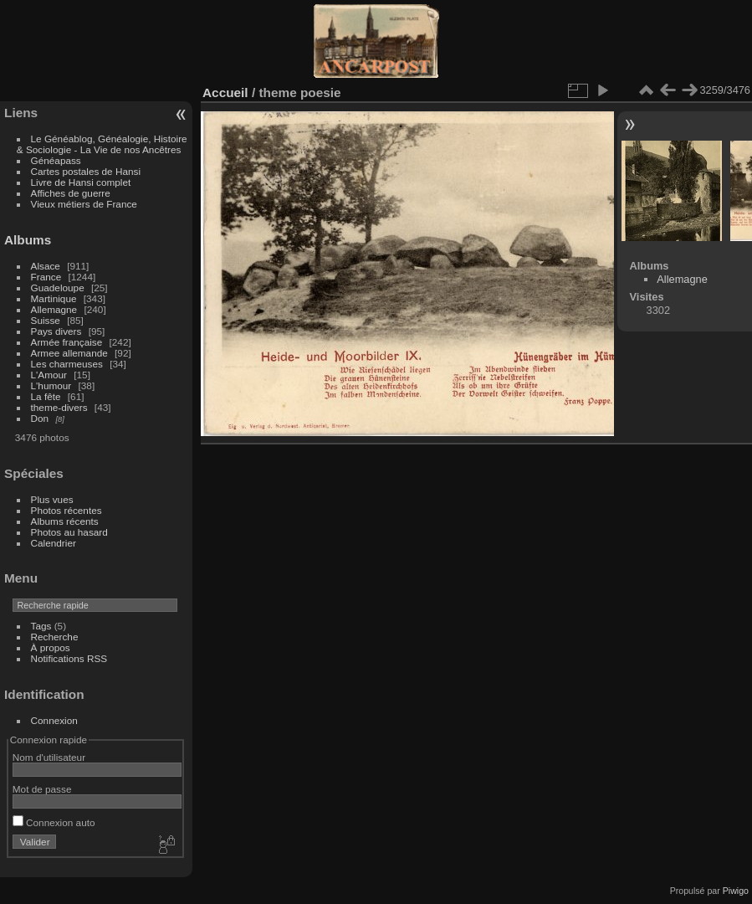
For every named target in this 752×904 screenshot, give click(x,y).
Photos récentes (66, 510)
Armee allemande (69, 352)
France (46, 276)
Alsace (45, 265)
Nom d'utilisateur (49, 757)
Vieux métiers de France (84, 203)
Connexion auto (54, 822)
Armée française (67, 341)
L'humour (51, 385)
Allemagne (54, 309)
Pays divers (56, 331)
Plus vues (52, 499)
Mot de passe (42, 788)
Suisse (45, 320)
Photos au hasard (69, 531)
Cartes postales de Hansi (86, 171)
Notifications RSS (69, 658)
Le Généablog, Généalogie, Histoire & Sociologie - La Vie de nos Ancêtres (102, 144)
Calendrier (53, 542)
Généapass (56, 160)
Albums (27, 240)
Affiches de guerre (70, 192)
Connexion (54, 720)
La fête (46, 396)
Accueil (225, 92)
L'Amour (49, 374)
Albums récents (65, 521)
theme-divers (59, 407)
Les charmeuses (67, 363)
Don (40, 418)
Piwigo (736, 891)
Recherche (55, 636)
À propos (50, 647)
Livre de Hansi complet (81, 182)
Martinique (54, 298)
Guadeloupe (57, 287)
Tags (41, 625)
